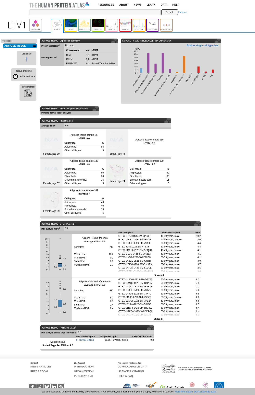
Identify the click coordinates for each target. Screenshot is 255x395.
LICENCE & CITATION (131, 371)
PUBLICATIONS (83, 376)
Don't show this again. (205, 391)
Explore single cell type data (202, 45)
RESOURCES (105, 5)
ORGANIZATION (84, 371)
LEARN (151, 5)
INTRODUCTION (84, 366)
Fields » (182, 12)
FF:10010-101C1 (85, 340)
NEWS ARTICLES (41, 366)
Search (169, 12)
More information (184, 391)
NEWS (138, 5)
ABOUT (124, 5)
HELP (175, 5)
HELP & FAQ (125, 376)
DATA (164, 5)
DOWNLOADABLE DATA (132, 366)
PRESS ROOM (39, 371)
